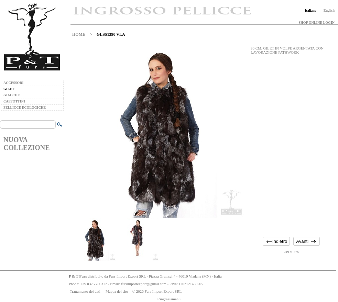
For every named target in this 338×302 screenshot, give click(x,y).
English (329, 10)
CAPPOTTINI (14, 101)
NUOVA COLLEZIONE (26, 143)
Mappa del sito (117, 291)
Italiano (310, 10)
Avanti (302, 241)
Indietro (279, 241)
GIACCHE (11, 95)
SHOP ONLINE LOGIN (317, 22)
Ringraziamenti (169, 299)
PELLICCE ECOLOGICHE (24, 107)
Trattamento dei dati (85, 291)
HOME (78, 34)
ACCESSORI (13, 83)
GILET (8, 89)
